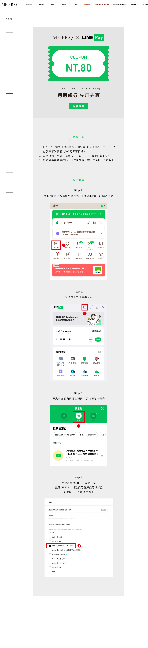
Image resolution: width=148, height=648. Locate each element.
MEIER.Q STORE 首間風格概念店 (16, 147)
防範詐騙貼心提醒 (11, 252)
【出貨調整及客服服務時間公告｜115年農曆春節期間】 (16, 51)
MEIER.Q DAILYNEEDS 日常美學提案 (16, 199)
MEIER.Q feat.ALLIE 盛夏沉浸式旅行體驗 (16, 157)
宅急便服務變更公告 (12, 262)
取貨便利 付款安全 (12, 242)
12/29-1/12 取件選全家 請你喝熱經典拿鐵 (16, 63)
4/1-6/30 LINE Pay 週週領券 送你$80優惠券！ (16, 27)
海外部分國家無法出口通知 (14, 220)
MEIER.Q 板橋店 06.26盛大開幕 (16, 113)
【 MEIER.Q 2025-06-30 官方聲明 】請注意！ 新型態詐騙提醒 (16, 101)
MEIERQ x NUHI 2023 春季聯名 (16, 178)
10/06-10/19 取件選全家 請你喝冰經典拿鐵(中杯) (16, 88)
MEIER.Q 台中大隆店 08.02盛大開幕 (16, 136)
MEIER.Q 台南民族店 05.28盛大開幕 (16, 124)
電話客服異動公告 (11, 210)
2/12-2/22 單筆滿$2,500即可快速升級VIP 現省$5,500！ (16, 39)
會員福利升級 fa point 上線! (15, 188)
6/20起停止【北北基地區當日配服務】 (16, 231)
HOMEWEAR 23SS (12, 168)
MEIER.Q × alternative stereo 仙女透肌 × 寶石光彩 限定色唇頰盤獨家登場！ (16, 75)
